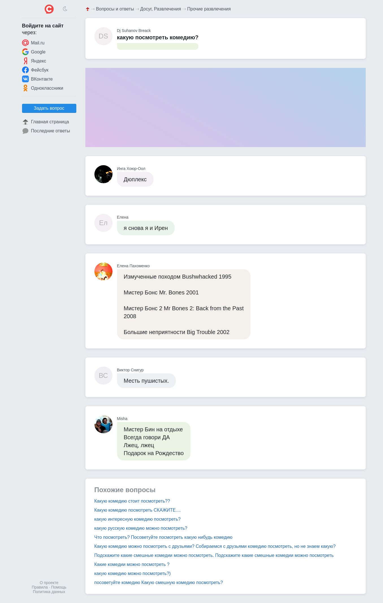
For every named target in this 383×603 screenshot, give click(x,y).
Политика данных (49, 591)
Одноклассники (42, 88)
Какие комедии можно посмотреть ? (132, 564)
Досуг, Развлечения (160, 9)
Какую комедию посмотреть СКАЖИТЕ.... (137, 510)
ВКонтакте (37, 79)
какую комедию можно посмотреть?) (132, 573)
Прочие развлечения (209, 9)
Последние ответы (46, 131)
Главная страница (45, 122)
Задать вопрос (49, 108)
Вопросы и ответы (115, 9)
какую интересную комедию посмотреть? (137, 519)
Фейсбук (35, 69)
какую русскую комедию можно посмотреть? (140, 528)
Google (34, 51)
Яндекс (34, 60)
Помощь (58, 587)
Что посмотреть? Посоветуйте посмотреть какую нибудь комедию (163, 537)
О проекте (49, 582)
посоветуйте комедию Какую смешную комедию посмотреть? (158, 582)
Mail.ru (33, 42)
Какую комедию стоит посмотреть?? (132, 501)
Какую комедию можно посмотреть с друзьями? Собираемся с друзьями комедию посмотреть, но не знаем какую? (215, 546)
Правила (40, 587)
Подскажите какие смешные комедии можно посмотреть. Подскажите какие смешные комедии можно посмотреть (214, 555)
